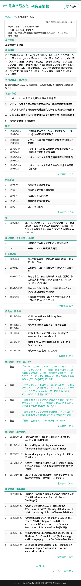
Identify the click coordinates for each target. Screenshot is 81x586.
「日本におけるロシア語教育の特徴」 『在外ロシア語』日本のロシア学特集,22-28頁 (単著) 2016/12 (48, 413)
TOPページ (10, 17)
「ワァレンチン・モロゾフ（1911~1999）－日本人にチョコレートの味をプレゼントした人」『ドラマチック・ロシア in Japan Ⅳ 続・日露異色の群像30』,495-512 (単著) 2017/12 (48, 389)
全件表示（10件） (66, 212)
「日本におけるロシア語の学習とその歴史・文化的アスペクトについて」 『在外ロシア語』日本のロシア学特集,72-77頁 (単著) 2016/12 (47, 403)
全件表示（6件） (67, 305)
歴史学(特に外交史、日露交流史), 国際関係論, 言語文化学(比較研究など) (39, 86)
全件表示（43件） (66, 556)
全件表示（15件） (66, 174)
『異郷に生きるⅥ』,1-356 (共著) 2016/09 (43, 420)
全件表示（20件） (66, 483)
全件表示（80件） (66, 426)
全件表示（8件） (67, 356)
